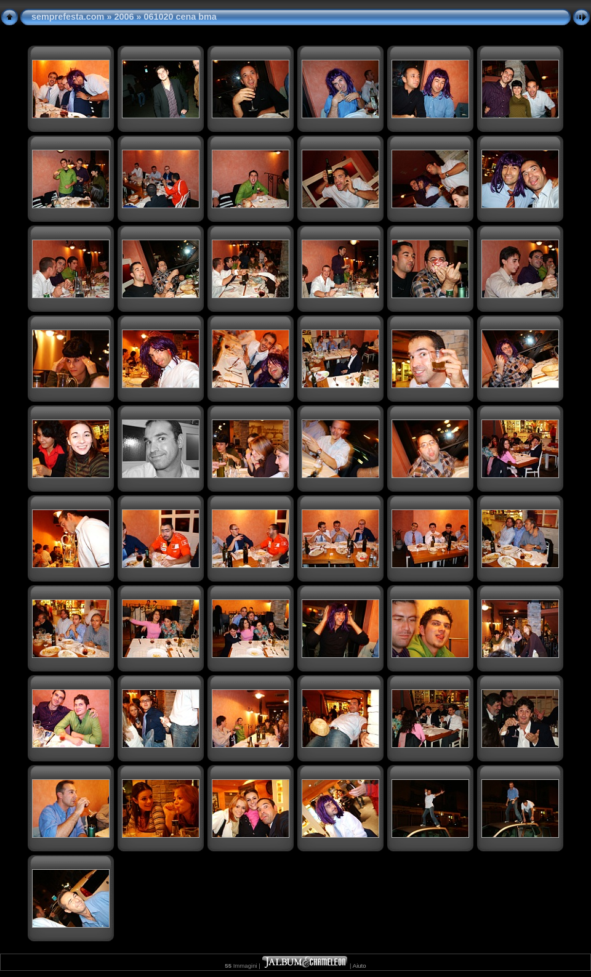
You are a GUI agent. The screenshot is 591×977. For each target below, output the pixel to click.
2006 (124, 17)
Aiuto (359, 965)
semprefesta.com (67, 17)
